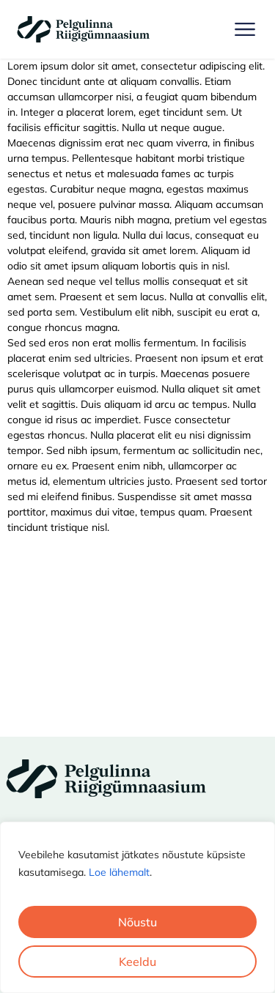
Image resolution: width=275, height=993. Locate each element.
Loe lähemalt (119, 872)
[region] (137, 907)
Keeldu (137, 961)
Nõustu (137, 922)
